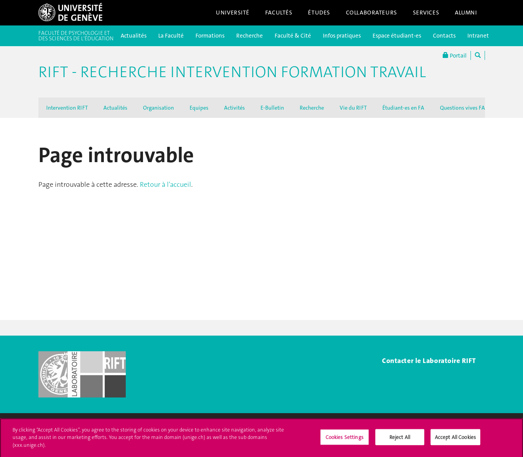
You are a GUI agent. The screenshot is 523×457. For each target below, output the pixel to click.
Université (233, 12)
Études (319, 12)
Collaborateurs (371, 12)
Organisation (158, 107)
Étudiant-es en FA (403, 107)
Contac (393, 360)
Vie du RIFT (353, 107)
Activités (234, 107)
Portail (455, 55)
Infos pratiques (342, 36)
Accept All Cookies (455, 440)
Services (426, 12)
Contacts (444, 36)
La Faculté (171, 36)
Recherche (249, 36)
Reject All (399, 440)
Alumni (466, 12)
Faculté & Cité (293, 36)
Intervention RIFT (67, 107)
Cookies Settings (345, 440)
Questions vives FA (462, 107)
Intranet (478, 36)
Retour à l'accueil (165, 184)
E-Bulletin (272, 107)
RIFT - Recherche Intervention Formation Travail (232, 72)
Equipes (199, 107)
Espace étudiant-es (397, 36)
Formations (209, 36)
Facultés (279, 12)
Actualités (134, 36)
